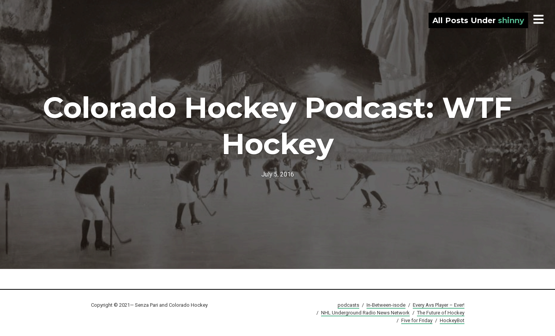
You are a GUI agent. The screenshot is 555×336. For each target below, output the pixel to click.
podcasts (348, 305)
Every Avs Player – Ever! (438, 305)
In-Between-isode (386, 305)
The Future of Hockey (440, 313)
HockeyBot (452, 320)
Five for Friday (416, 320)
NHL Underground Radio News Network (365, 313)
